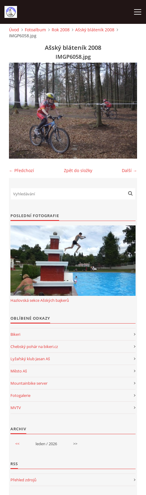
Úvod (14, 30)
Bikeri (15, 334)
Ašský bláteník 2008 (94, 30)
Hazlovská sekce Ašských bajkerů (39, 300)
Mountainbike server (28, 383)
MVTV (15, 407)
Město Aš (18, 371)
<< (17, 443)
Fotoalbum (35, 30)
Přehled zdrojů (23, 479)
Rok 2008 (61, 30)
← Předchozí (21, 170)
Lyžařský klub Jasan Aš (30, 358)
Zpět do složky (78, 170)
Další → (129, 170)
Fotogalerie (20, 395)
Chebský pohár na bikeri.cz (34, 346)
